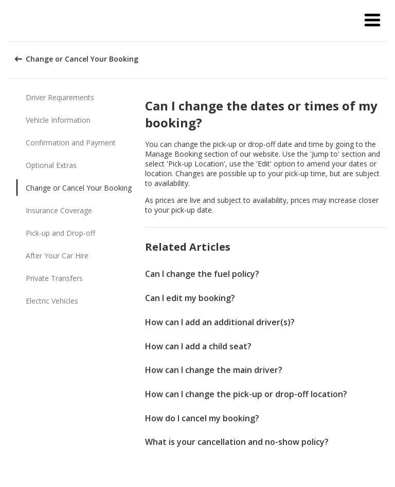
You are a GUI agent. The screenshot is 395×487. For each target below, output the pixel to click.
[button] (372, 20)
